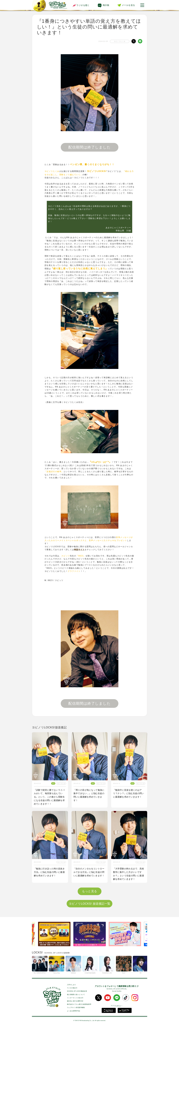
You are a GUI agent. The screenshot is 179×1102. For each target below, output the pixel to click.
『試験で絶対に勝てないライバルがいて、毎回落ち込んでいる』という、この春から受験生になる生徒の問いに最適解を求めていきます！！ (49, 797)
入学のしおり (71, 1060)
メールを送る (128, 5)
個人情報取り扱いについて (76, 1070)
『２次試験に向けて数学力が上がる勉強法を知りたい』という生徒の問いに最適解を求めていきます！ (128, 949)
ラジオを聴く (81, 5)
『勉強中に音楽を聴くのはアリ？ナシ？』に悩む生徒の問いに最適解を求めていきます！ (128, 793)
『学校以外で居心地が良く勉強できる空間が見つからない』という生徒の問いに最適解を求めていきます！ (49, 949)
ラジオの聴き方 (72, 1063)
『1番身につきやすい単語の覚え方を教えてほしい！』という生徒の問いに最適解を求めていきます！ (89, 949)
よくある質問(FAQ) (73, 1086)
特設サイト (79, 550)
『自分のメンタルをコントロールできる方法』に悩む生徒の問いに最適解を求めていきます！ (88, 872)
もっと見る (89, 966)
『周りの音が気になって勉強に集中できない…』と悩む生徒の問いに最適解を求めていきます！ (88, 795)
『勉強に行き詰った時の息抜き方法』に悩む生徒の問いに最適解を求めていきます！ (49, 872)
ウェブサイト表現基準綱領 (76, 1083)
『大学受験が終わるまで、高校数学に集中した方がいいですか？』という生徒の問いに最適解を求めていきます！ (128, 873)
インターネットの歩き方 (75, 1073)
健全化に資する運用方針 (75, 1076)
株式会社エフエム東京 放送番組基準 (79, 1079)
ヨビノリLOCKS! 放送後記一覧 (89, 978)
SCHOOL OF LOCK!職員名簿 (77, 1066)
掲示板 (106, 5)
